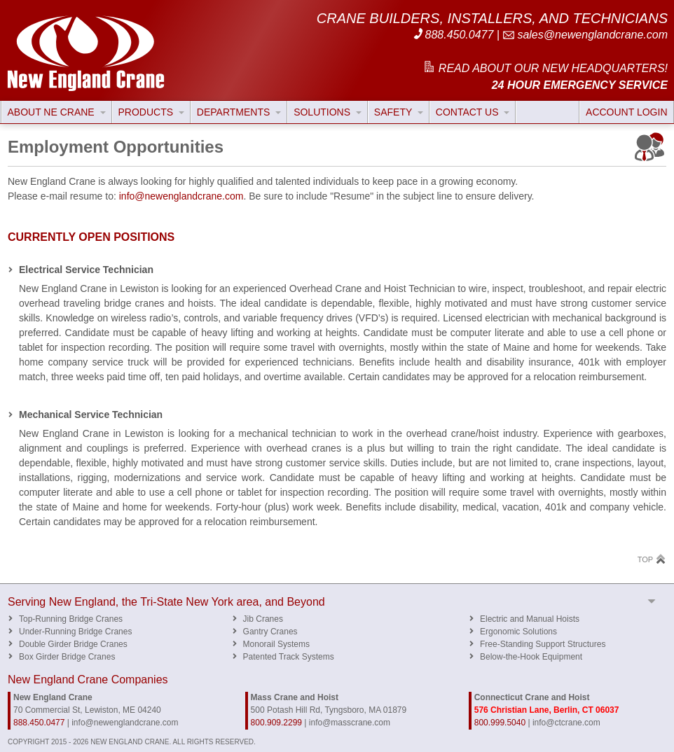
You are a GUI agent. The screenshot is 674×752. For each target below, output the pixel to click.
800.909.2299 (276, 722)
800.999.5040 (499, 722)
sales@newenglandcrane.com (585, 35)
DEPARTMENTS (239, 112)
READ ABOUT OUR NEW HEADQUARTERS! (545, 68)
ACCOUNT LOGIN (626, 112)
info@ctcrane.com (566, 722)
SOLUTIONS (328, 112)
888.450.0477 (452, 35)
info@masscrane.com (349, 722)
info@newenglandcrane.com (181, 196)
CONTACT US (473, 112)
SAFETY (398, 112)
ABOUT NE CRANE (57, 112)
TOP (652, 559)
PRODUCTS (151, 112)
